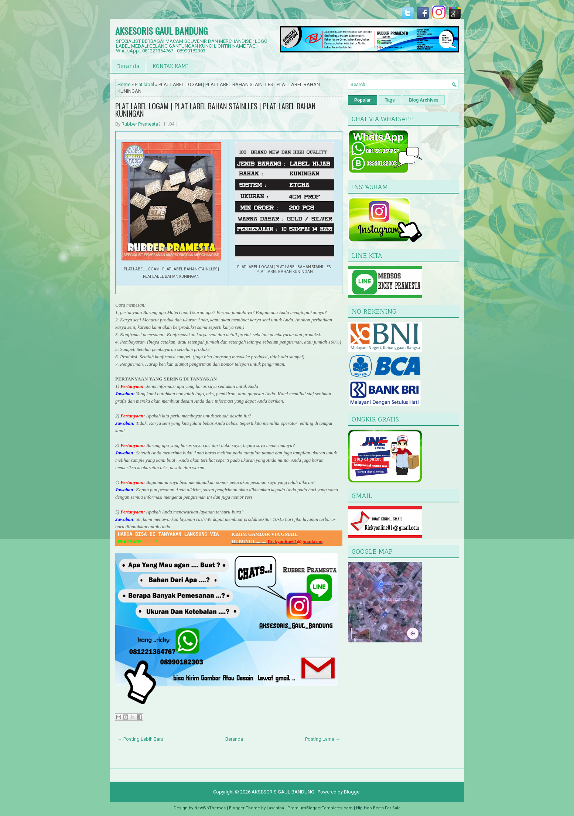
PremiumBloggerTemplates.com (320, 808)
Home (123, 84)
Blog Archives (423, 100)
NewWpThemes (210, 808)
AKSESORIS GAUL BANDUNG (161, 30)
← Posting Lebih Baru (140, 739)
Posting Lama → (322, 739)
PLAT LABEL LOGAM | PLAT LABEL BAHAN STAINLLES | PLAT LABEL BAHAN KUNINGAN (215, 109)
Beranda (128, 66)
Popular (362, 100)
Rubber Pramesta (140, 124)
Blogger (352, 792)
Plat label (144, 84)
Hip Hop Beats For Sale (378, 808)
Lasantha (275, 808)
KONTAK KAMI (170, 66)
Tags (390, 100)
